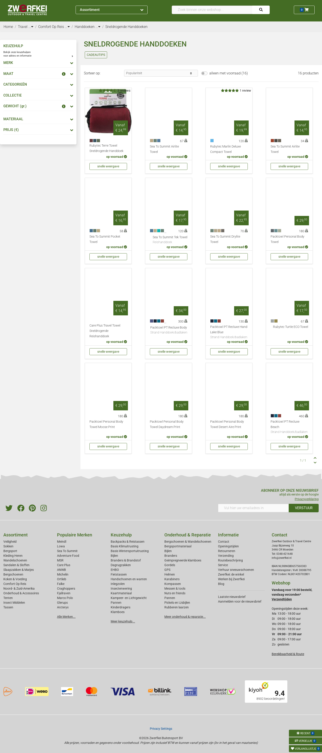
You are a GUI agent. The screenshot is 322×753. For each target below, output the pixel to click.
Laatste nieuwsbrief (232, 597)
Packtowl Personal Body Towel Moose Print (106, 424)
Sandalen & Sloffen (16, 565)
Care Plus (63, 565)
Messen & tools (174, 588)
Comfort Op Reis (14, 584)
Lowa (61, 546)
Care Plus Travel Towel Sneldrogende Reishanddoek (104, 331)
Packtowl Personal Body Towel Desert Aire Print (227, 424)
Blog (221, 584)
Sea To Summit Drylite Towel (225, 239)
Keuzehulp (121, 535)
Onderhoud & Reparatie (187, 535)
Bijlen (114, 555)
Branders (170, 555)
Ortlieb (61, 579)
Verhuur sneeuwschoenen (236, 570)
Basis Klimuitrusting (124, 546)
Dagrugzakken (121, 565)
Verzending (226, 555)
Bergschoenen (13, 574)
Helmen (169, 574)
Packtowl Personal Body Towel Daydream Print (167, 424)
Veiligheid (10, 541)
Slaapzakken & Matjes (18, 570)
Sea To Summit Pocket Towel (104, 239)
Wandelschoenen (15, 560)
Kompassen (172, 584)
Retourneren (226, 551)
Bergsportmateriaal (177, 546)
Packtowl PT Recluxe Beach (289, 427)
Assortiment (111, 9)
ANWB (61, 570)
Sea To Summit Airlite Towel (164, 149)
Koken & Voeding (15, 579)
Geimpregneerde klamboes (182, 560)
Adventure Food (68, 555)
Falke (60, 584)
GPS (167, 570)
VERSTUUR (304, 508)
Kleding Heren (13, 555)
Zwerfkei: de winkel (231, 574)
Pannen (169, 598)
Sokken (8, 546)
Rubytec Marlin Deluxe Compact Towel (225, 149)
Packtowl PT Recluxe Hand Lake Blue (229, 332)
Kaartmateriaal (121, 593)
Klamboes (118, 612)
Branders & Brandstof (126, 560)
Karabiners (172, 579)
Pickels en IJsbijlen (177, 602)
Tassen (8, 607)
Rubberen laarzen (176, 607)
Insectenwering (121, 588)
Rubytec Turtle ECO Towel (290, 327)
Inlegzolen (118, 584)
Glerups (62, 602)
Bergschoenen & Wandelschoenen (187, 541)
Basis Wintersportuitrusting (130, 551)
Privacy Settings (161, 728)
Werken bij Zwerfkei (231, 579)
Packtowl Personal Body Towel (287, 239)
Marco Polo (65, 598)
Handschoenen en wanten (129, 579)
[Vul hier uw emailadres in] (253, 508)
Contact (223, 541)
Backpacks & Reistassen (127, 541)
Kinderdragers (120, 607)
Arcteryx (63, 607)
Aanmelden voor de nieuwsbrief (239, 601)
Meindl (61, 541)
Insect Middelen (14, 602)
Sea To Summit (67, 551)
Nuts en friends (174, 593)
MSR (60, 560)
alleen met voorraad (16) (228, 73)
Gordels (169, 565)
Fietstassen (119, 574)
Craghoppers (66, 588)
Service (223, 565)
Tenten (8, 598)
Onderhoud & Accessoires (21, 593)
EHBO (115, 570)
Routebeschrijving (230, 560)
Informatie (228, 535)
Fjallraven (63, 593)
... (30, 27)
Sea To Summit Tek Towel (170, 240)
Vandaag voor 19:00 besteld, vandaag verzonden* (292, 594)
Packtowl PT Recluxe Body (168, 330)
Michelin (62, 574)
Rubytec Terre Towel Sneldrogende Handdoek (106, 148)
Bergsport (10, 551)
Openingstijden (228, 546)
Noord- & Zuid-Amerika (19, 588)
